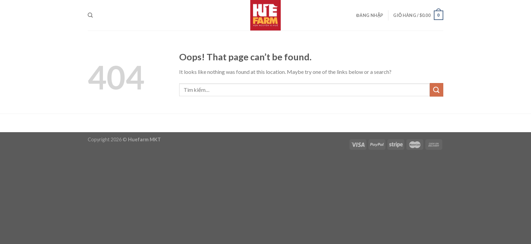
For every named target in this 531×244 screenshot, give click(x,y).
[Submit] (436, 89)
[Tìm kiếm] (90, 15)
